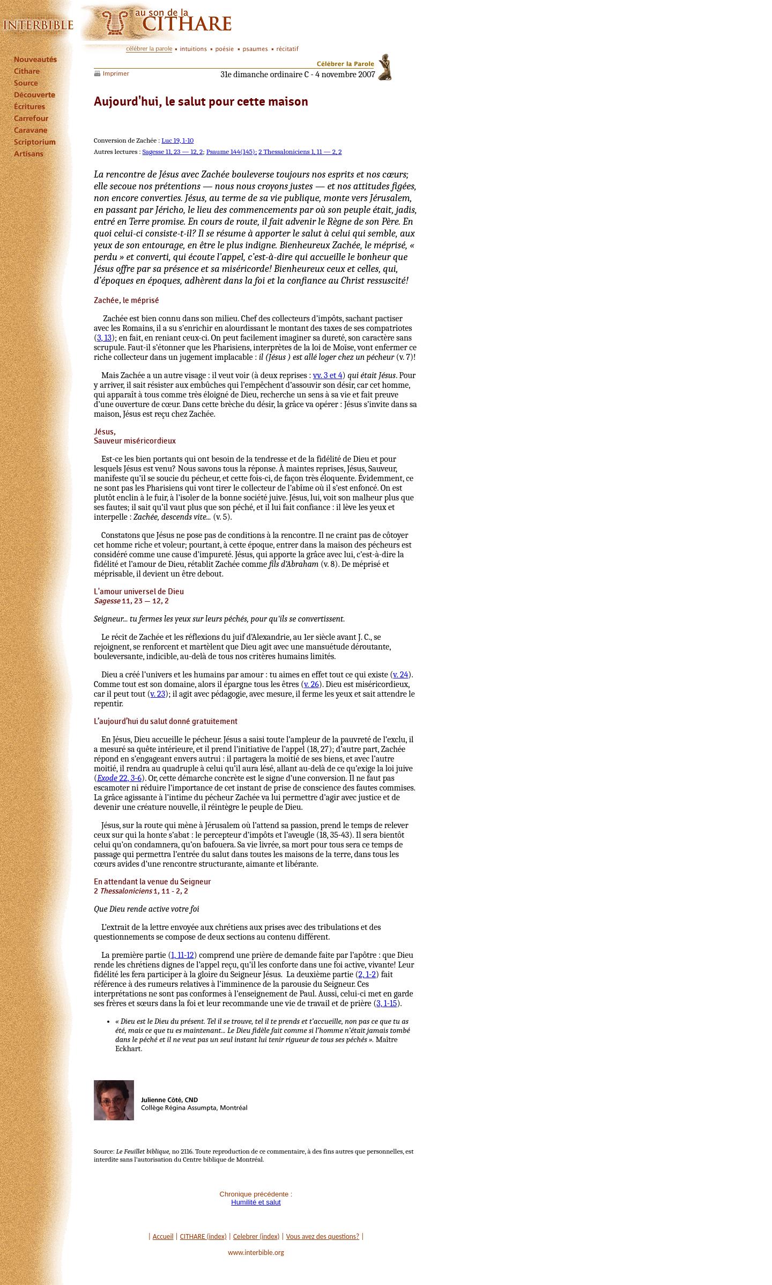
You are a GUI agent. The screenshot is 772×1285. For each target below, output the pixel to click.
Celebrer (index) (256, 1236)
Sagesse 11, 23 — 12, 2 (173, 151)
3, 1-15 (386, 1003)
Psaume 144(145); (231, 151)
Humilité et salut (255, 1202)
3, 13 (104, 338)
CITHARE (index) (203, 1236)
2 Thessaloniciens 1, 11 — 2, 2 (300, 151)
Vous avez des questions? (323, 1236)
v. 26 (311, 684)
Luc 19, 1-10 (177, 140)
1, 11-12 (182, 955)
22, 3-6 (119, 778)
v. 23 (158, 694)
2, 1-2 (367, 974)
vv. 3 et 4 (328, 375)
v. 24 (400, 675)
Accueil (163, 1236)
